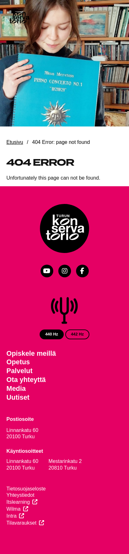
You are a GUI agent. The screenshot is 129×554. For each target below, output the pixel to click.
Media (16, 388)
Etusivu (14, 142)
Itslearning (18, 502)
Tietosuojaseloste (26, 488)
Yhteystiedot (20, 495)
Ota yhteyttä (26, 380)
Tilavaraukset (21, 523)
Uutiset (17, 397)
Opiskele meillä (31, 353)
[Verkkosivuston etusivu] (19, 17)
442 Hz (77, 334)
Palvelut (19, 371)
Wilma (13, 509)
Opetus (18, 362)
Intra (11, 516)
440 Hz (51, 334)
